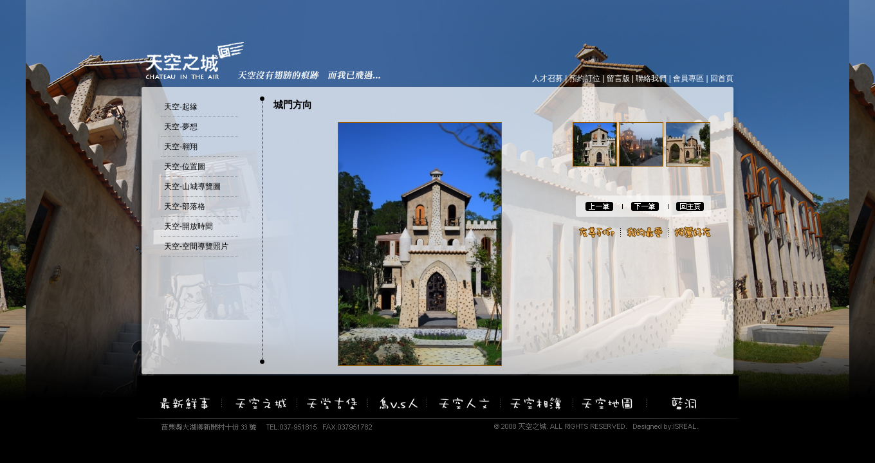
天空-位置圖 (184, 166)
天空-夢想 (181, 126)
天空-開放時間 (188, 226)
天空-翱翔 (181, 146)
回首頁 (721, 78)
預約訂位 (584, 78)
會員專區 (688, 78)
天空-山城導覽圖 (192, 186)
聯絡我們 (651, 78)
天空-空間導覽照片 (196, 246)
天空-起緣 (181, 106)
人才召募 (547, 78)
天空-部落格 (184, 206)
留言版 (618, 78)
